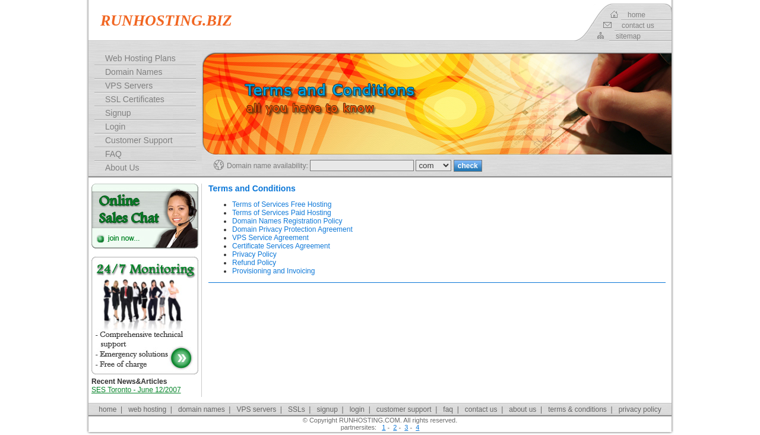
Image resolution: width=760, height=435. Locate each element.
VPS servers (257, 409)
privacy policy (640, 409)
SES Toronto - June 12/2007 (136, 390)
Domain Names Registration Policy (287, 221)
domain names (201, 409)
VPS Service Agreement (270, 238)
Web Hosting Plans (140, 58)
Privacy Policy (254, 254)
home (636, 15)
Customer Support (139, 140)
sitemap (628, 36)
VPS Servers (129, 85)
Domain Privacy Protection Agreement (292, 229)
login (357, 409)
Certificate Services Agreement (281, 246)
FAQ (113, 154)
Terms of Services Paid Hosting (281, 213)
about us (522, 409)
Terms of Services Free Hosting (281, 204)
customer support (404, 409)
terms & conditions (577, 409)
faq (448, 409)
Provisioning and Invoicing (273, 271)
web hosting (147, 409)
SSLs (296, 409)
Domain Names (133, 72)
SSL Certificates (134, 99)
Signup (118, 113)
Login (115, 126)
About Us (122, 167)
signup (326, 409)
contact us (638, 25)
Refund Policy (254, 263)
